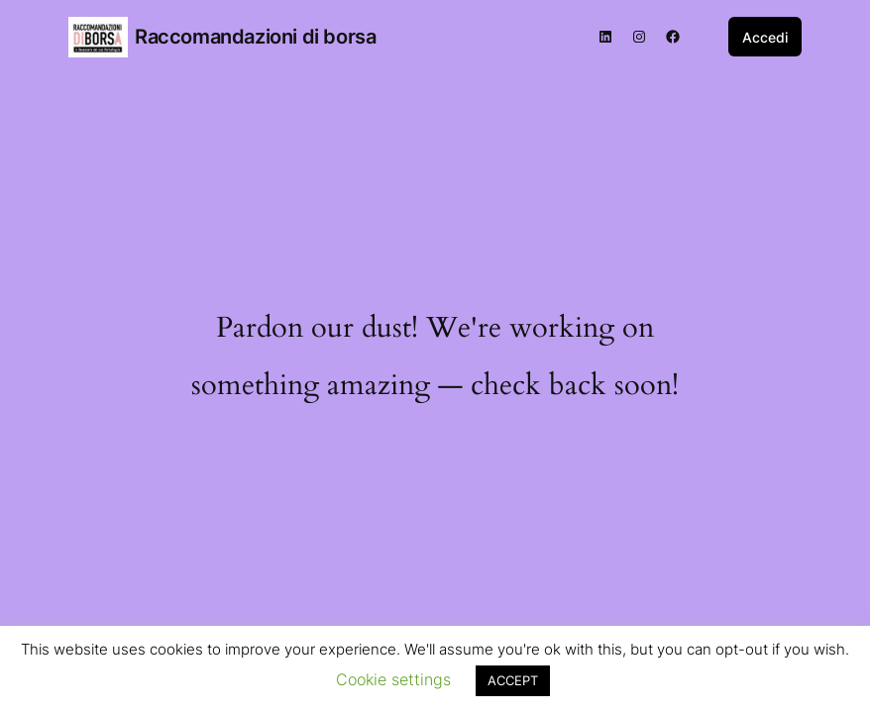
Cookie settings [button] (393, 679)
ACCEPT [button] (513, 680)
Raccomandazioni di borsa (255, 37)
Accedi (765, 37)
